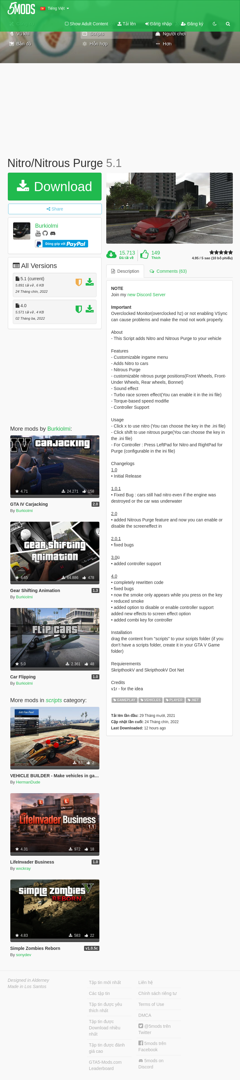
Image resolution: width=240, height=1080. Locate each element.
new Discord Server (147, 294)
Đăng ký (192, 23)
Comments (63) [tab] (168, 271)
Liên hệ (145, 982)
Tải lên (127, 23)
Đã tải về (126, 258)
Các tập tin (99, 993)
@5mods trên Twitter (154, 1029)
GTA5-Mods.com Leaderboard (105, 1065)
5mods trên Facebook (152, 1046)
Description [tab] (125, 271)
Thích (155, 258)
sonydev (23, 954)
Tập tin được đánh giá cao (107, 1048)
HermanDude (28, 782)
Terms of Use (151, 1004)
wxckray (23, 868)
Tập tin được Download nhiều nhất (105, 1028)
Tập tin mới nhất (105, 982)
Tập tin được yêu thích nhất (105, 1007)
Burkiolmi (46, 226)
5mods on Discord (150, 1063)
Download (54, 186)
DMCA (144, 1015)
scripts (54, 700)
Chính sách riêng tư (157, 993)
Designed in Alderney (28, 980)
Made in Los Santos (27, 986)
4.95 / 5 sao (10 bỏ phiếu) (212, 258)
